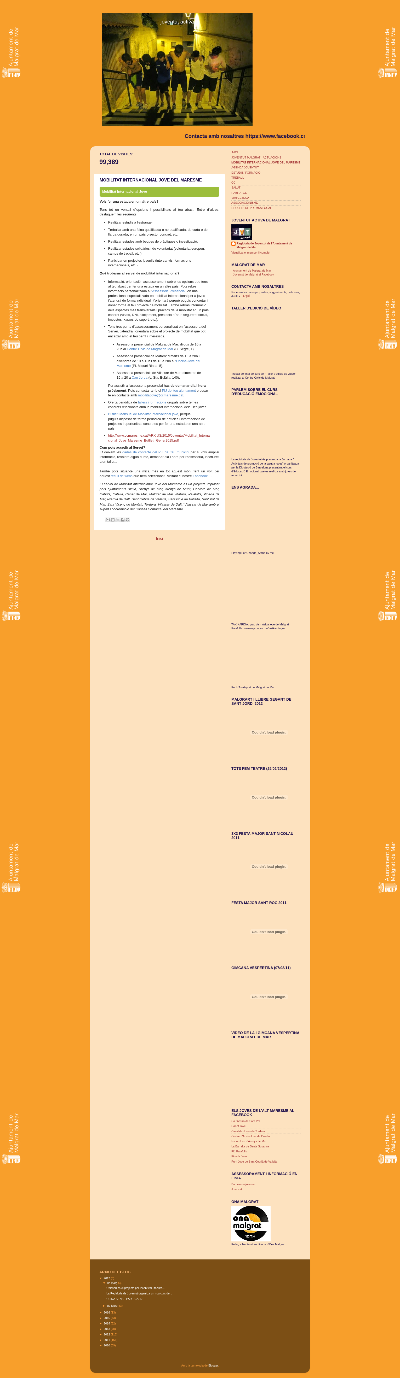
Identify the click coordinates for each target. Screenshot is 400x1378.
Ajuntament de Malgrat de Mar (252, 270)
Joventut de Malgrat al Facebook (253, 274)
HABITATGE (239, 192)
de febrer (113, 1305)
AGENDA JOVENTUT (245, 167)
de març (112, 1283)
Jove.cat (236, 1189)
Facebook (200, 476)
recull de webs (122, 476)
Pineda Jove (239, 1156)
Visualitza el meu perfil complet (250, 252)
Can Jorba (139, 377)
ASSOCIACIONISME (244, 202)
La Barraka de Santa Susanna (250, 1146)
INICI (234, 152)
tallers (142, 402)
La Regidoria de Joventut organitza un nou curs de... (139, 1293)
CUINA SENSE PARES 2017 (124, 1298)
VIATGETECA (240, 197)
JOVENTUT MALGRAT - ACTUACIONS (256, 157)
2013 (107, 1328)
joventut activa (177, 22)
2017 (107, 1278)
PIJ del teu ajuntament (179, 390)
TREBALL (237, 177)
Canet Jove (238, 1126)
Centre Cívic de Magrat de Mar (150, 349)
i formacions (156, 402)
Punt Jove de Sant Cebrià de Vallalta (254, 1161)
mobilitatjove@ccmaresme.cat (161, 395)
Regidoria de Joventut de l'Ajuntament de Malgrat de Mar (264, 245)
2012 (107, 1334)
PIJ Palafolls (239, 1151)
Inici (159, 538)
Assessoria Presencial (168, 291)
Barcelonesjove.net (243, 1184)
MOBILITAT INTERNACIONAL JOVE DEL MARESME (265, 162)
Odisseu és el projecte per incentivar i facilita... (135, 1287)
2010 (107, 1345)
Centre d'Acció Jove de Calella (250, 1136)
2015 (107, 1318)
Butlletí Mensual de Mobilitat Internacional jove (143, 414)
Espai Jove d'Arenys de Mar (248, 1141)
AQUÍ (246, 296)
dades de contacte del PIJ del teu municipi (155, 452)
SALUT (236, 187)
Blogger (213, 1365)
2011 (107, 1339)
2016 (107, 1312)
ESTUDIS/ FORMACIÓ (245, 172)
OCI (233, 182)
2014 (107, 1323)
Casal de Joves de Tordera (248, 1131)
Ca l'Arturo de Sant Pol (245, 1121)
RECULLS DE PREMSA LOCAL (251, 207)
